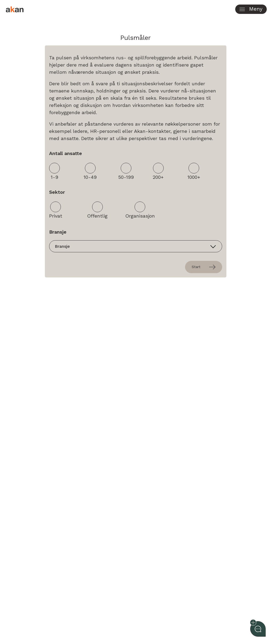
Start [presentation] (203, 267)
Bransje (57, 232)
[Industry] (135, 246)
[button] (251, 9)
